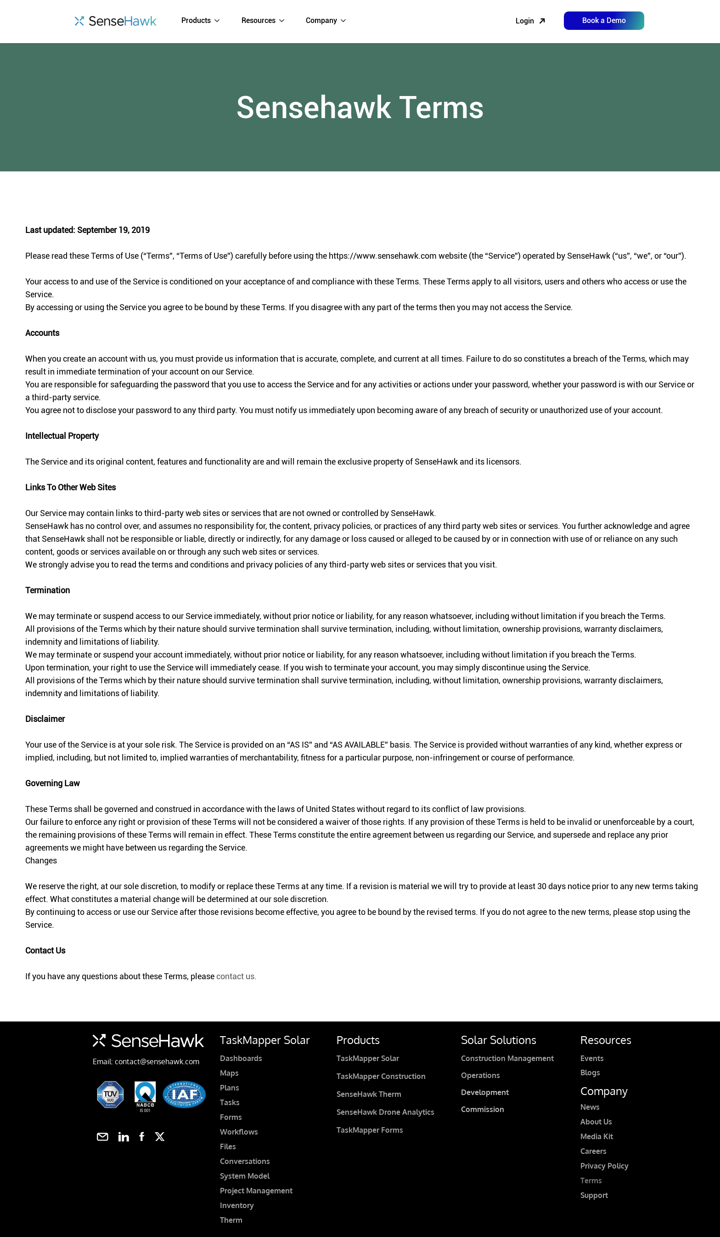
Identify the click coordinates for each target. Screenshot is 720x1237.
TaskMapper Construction (381, 1076)
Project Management (256, 1190)
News (590, 1107)
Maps (229, 1073)
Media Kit (596, 1136)
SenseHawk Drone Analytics (385, 1112)
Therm (231, 1220)
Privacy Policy (604, 1165)
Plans (229, 1087)
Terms (591, 1180)
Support (594, 1195)
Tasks (230, 1102)
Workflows (239, 1131)
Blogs (590, 1072)
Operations (480, 1075)
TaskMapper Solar (368, 1058)
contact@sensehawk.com (157, 1061)
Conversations (245, 1161)
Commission (482, 1109)
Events (592, 1058)
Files (228, 1146)
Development (485, 1092)
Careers (593, 1151)
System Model (245, 1175)
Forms (231, 1117)
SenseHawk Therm (369, 1094)
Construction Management (507, 1058)
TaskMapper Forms (370, 1130)
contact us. (236, 976)
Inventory (237, 1205)
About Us (596, 1121)
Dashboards (241, 1058)
